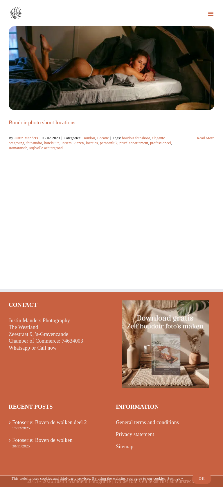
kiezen (79, 143)
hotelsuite (52, 143)
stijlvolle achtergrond (46, 148)
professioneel (160, 143)
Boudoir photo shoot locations (42, 122)
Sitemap (124, 446)
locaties (92, 143)
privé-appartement (134, 143)
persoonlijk (109, 143)
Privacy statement (135, 434)
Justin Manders (26, 138)
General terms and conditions (147, 422)
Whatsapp (19, 348)
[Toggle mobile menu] (211, 14)
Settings (175, 478)
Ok (202, 478)
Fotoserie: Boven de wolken (42, 440)
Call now (47, 348)
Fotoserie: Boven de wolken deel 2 (49, 422)
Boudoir (88, 138)
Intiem (67, 143)
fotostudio (34, 143)
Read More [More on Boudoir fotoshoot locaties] (205, 138)
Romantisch (18, 148)
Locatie (103, 138)
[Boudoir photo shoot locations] (111, 68)
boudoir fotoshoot (136, 138)
